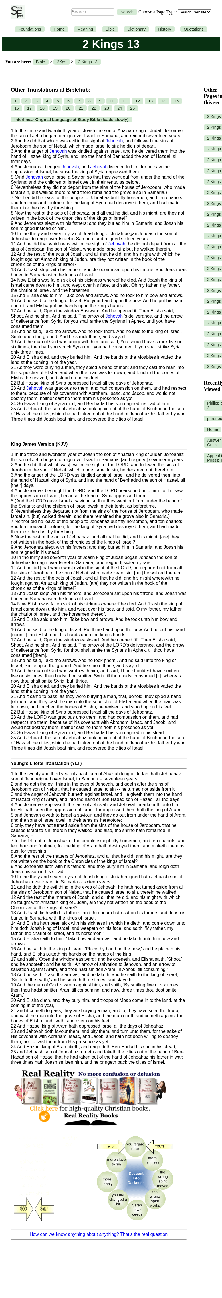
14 (163, 101)
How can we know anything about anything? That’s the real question (99, 1234)
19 (55, 108)
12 (137, 101)
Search (127, 12)
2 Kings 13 (88, 62)
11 (124, 101)
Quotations (194, 29)
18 (42, 108)
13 (150, 101)
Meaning (85, 29)
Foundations (29, 29)
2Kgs (61, 62)
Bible (110, 29)
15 (176, 101)
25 (132, 108)
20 (68, 108)
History (164, 29)
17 (29, 108)
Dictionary (136, 29)
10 (112, 101)
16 (16, 108)
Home (59, 29)
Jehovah (114, 140)
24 (119, 108)
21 (81, 108)
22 (94, 108)
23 (106, 108)
